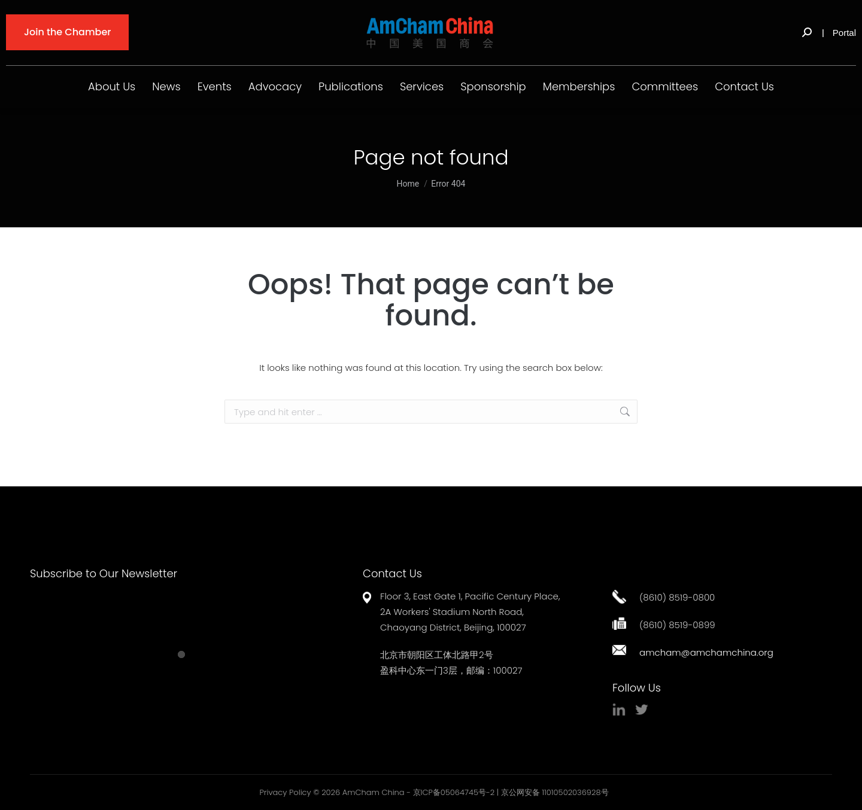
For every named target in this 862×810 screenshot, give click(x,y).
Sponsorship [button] (493, 86)
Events (215, 86)
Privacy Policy (285, 792)
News (166, 86)
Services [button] (422, 86)
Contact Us (744, 86)
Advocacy (275, 86)
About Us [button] (111, 86)
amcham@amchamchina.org (706, 652)
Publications (350, 86)
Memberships (579, 86)
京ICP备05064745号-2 (454, 792)
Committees (665, 86)
